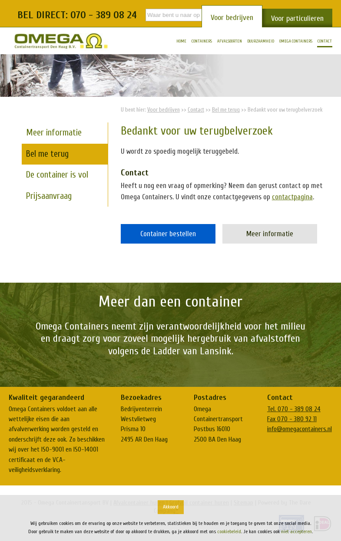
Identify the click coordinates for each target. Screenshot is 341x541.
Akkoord (171, 507)
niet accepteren (296, 531)
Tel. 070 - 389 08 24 (294, 409)
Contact (196, 109)
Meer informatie (269, 234)
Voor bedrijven (232, 17)
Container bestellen (168, 234)
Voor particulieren (297, 18)
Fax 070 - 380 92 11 (292, 419)
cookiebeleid (229, 531)
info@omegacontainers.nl (299, 429)
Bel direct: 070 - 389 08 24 (77, 15)
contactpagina (292, 197)
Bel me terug (226, 109)
